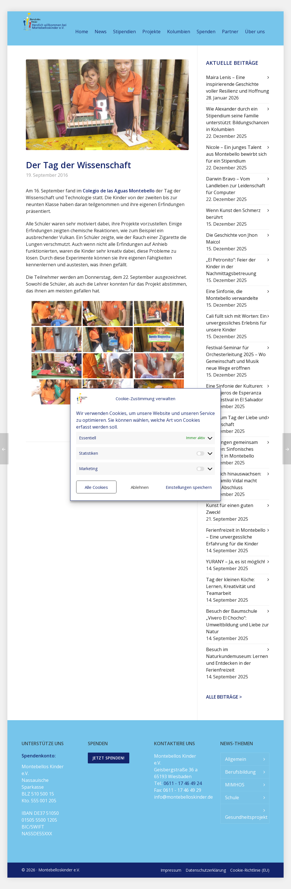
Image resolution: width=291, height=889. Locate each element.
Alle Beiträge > (224, 697)
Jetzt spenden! (108, 758)
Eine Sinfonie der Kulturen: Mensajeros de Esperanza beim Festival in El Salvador (234, 393)
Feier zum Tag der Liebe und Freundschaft (236, 420)
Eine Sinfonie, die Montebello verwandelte (232, 294)
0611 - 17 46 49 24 (183, 783)
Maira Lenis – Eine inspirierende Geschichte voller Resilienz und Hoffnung (237, 84)
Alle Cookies (96, 487)
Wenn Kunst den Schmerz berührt (233, 213)
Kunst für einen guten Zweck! (229, 508)
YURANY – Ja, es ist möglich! (235, 561)
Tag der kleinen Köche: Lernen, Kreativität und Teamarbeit (230, 586)
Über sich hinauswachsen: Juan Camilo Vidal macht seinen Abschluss (233, 481)
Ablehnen (140, 487)
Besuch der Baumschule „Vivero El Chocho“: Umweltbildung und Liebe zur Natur (237, 621)
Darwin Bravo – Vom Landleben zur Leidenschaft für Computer (235, 186)
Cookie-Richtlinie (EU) (249, 870)
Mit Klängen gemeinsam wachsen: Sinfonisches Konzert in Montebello (232, 449)
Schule (232, 797)
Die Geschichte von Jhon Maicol (231, 238)
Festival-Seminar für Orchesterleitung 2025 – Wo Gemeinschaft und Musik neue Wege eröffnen (236, 357)
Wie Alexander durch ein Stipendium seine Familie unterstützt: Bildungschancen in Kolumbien (237, 119)
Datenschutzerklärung (206, 870)
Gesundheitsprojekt (246, 817)
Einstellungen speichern (189, 487)
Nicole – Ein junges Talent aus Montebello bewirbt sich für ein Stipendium (236, 154)
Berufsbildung (240, 772)
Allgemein (235, 759)
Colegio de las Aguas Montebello (119, 191)
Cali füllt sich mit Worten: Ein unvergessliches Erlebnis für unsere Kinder (236, 323)
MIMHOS (234, 785)
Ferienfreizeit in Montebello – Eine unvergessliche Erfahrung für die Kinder (235, 537)
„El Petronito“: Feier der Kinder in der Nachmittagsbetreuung (231, 267)
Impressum (171, 870)
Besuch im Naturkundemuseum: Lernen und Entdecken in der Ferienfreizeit (237, 659)
